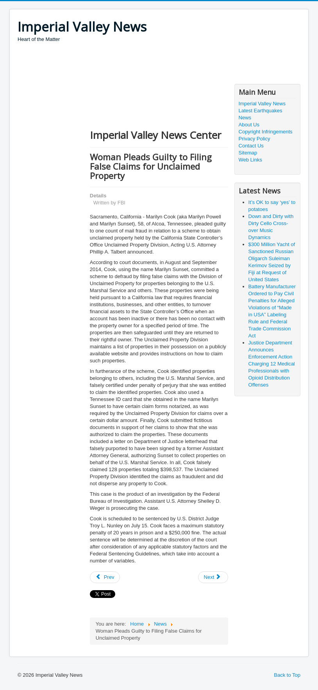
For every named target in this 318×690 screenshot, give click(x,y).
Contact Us (251, 146)
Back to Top (287, 675)
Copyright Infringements (266, 132)
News (245, 118)
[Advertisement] (160, 64)
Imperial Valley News (262, 103)
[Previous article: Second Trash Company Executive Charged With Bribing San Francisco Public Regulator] (105, 577)
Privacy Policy (254, 139)
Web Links (250, 160)
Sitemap (248, 153)
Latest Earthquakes (260, 111)
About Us (249, 125)
